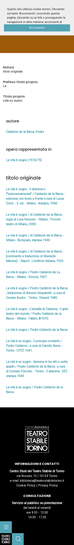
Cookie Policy (26, 485)
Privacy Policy (48, 485)
